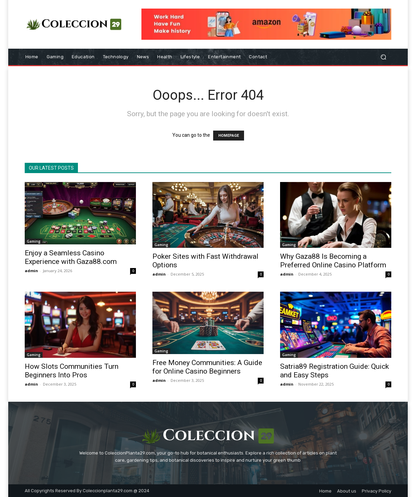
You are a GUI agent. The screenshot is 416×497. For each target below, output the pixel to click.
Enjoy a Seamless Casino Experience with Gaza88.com (71, 257)
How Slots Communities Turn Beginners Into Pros (71, 370)
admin (31, 270)
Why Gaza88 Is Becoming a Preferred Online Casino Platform (333, 260)
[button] (383, 57)
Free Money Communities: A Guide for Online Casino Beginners (207, 367)
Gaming (34, 241)
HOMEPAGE (228, 135)
